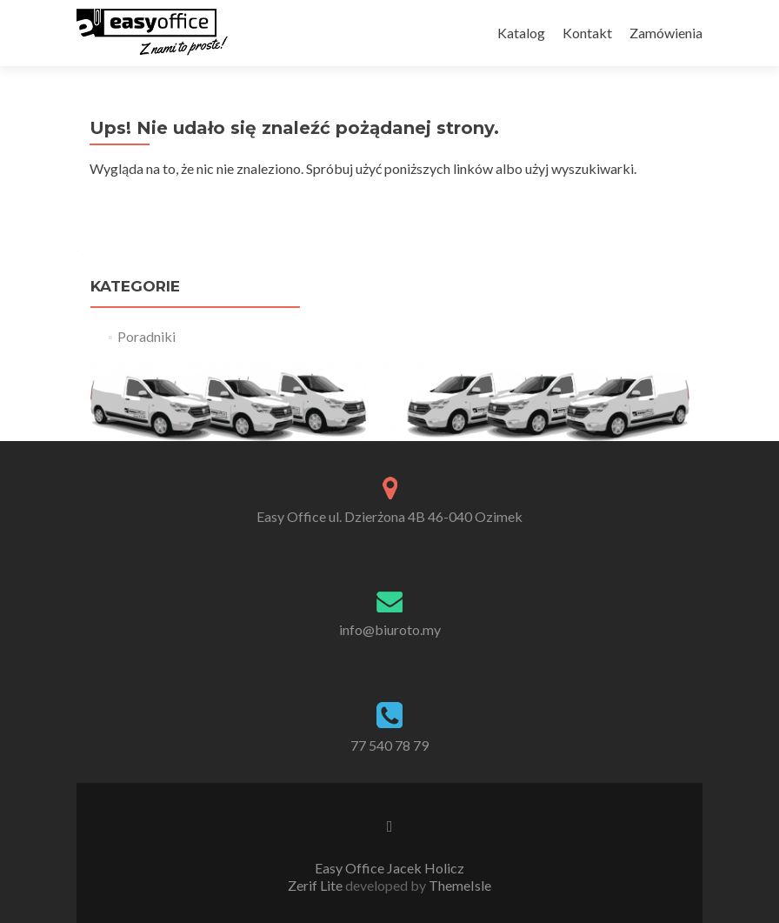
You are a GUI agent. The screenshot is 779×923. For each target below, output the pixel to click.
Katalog (521, 32)
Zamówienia (665, 32)
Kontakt (587, 32)
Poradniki (146, 336)
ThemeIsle (460, 885)
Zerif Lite (316, 885)
